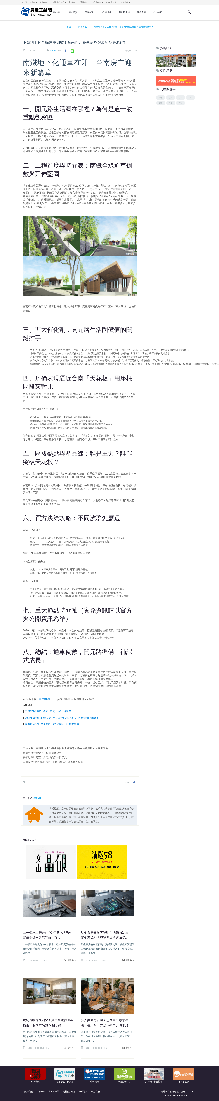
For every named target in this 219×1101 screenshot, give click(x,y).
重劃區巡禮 (134, 13)
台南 (170, 103)
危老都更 (166, 13)
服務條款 (40, 1091)
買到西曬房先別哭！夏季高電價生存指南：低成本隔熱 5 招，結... (48, 1025)
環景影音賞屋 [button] (59, 2)
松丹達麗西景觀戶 (112, 364)
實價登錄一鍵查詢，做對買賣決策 (42, 752)
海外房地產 (117, 13)
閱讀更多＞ (70, 960)
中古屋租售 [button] (97, 2)
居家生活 (101, 13)
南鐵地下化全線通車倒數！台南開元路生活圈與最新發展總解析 (72, 748)
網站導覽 (83, 1091)
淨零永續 (151, 13)
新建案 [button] (33, 2)
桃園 (170, 97)
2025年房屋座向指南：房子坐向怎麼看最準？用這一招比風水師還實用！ (62, 717)
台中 (190, 97)
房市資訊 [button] (73, 2)
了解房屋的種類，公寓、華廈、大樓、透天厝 (48, 711)
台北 (161, 97)
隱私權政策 (54, 1091)
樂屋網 (56, 50)
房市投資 (85, 13)
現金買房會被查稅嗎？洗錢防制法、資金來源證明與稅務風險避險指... (106, 937)
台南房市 (77, 91)
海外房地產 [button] (45, 2)
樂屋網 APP (45, 699)
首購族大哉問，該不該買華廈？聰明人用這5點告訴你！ (53, 724)
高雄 (180, 103)
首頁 (68, 26)
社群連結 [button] (125, 2)
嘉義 (161, 103)
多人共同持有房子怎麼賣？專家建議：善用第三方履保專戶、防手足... (106, 1025)
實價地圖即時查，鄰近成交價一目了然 (45, 757)
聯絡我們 (95, 1091)
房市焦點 (70, 13)
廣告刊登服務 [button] (111, 2)
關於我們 (28, 1091)
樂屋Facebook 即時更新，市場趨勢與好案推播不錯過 (53, 761)
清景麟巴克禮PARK (161, 364)
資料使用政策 (69, 1091)
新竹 (180, 97)
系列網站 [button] (84, 2)
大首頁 (24, 2)
